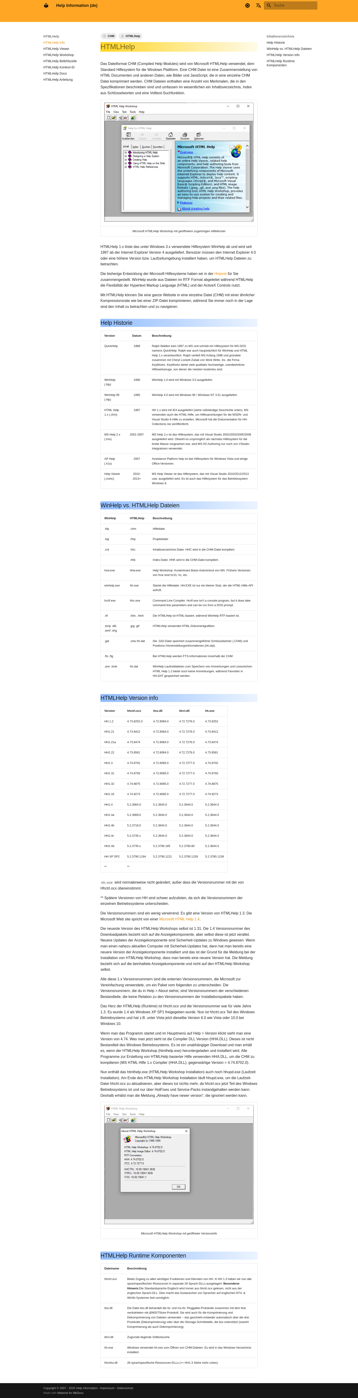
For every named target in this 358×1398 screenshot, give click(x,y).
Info (144, 17)
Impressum (107, 1388)
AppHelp (106, 17)
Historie (220, 274)
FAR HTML (65, 17)
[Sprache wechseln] (258, 5)
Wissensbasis (127, 17)
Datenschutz (125, 1388)
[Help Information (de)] (46, 5)
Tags (156, 17)
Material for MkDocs (71, 1393)
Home (47, 17)
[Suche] (290, 5)
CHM (111, 36)
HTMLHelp (86, 17)
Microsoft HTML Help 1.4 (179, 919)
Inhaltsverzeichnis (280, 36)
